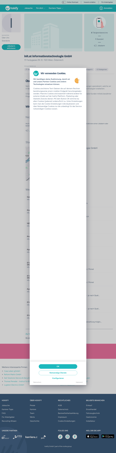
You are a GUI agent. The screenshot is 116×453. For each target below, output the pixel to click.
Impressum (79, 382)
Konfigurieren (58, 378)
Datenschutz (37, 382)
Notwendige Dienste (58, 373)
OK (58, 366)
